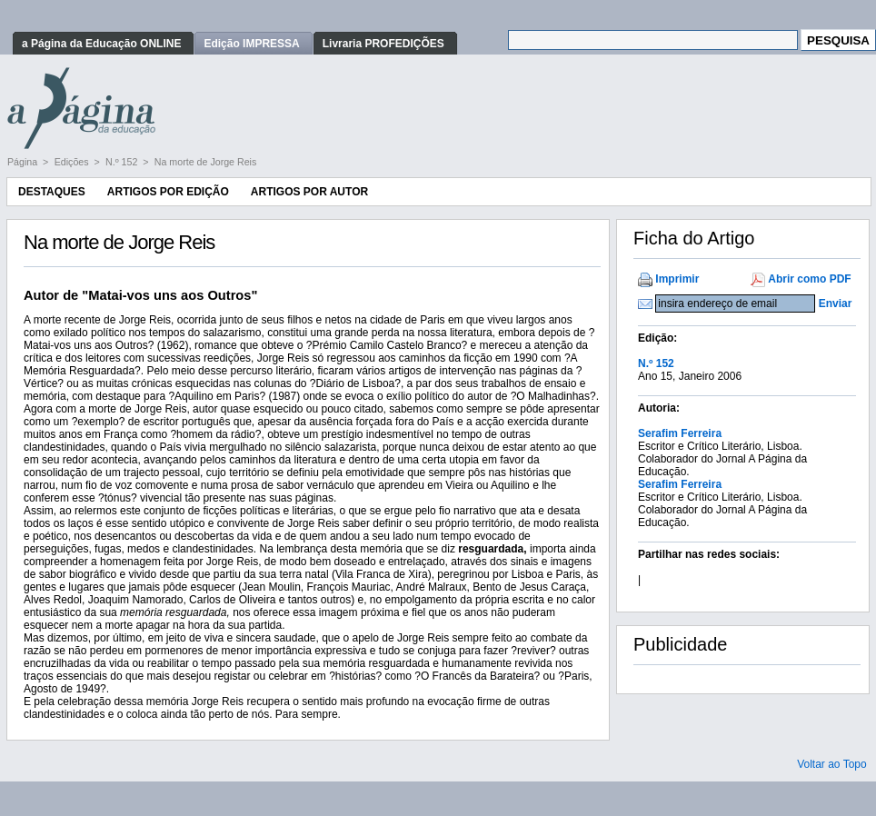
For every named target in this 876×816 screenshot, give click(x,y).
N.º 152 (122, 161)
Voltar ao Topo (832, 764)
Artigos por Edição (168, 191)
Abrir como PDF (809, 279)
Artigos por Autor (309, 191)
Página (23, 161)
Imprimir (677, 279)
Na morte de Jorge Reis (205, 161)
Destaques (51, 191)
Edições (73, 161)
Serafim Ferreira (680, 433)
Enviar (835, 303)
